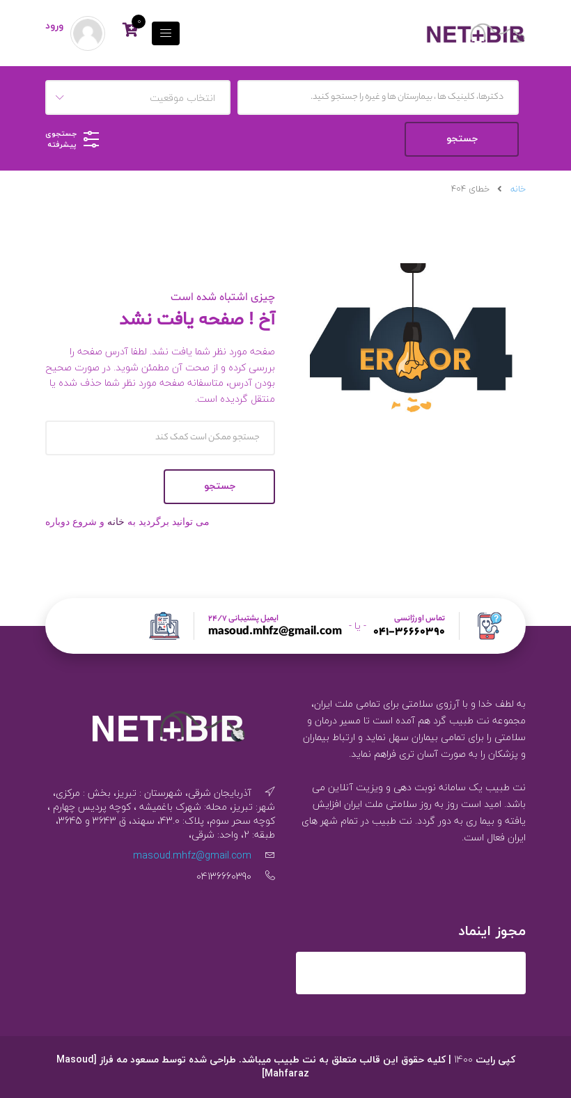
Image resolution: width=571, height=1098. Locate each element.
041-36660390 (409, 633)
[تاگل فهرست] (166, 33)
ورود (54, 26)
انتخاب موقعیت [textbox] (182, 98)
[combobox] (137, 97)
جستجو (219, 486)
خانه (518, 189)
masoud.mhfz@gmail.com (275, 633)
